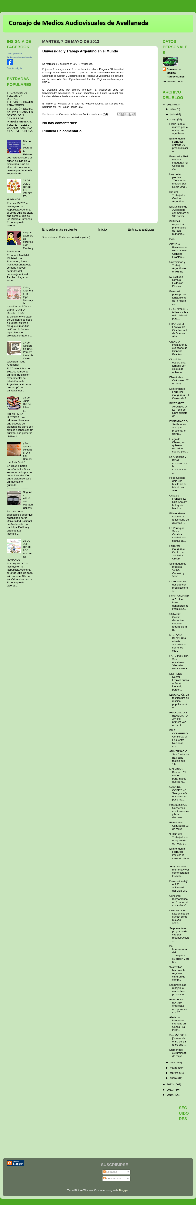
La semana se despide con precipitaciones (179, 586)
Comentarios (112, 1178)
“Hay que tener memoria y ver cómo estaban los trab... (179, 871)
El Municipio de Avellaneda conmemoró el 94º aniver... (179, 211)
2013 (170, 104)
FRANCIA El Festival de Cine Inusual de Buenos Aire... (178, 330)
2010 (170, 1094)
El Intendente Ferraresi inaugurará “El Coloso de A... (179, 393)
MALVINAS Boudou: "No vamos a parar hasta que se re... (178, 775)
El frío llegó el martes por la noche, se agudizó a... (178, 128)
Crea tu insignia (14, 68)
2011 (170, 1089)
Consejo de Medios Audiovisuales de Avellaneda (79, 23)
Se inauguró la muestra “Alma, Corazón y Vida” (177, 570)
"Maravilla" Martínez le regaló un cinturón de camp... (177, 973)
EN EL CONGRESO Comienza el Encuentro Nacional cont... (178, 738)
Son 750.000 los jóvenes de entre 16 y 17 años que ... (179, 1040)
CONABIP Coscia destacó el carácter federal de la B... (178, 621)
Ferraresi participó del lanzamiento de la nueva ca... (178, 298)
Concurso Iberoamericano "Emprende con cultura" (179, 900)
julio (172, 109)
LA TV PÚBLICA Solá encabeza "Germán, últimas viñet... (179, 662)
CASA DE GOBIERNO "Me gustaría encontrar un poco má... (178, 793)
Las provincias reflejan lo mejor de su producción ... (178, 989)
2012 (170, 1084)
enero (173, 1077)
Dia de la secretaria (28, 146)
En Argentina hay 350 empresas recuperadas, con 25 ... (178, 1006)
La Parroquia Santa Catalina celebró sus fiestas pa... (177, 534)
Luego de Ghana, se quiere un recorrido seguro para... (179, 445)
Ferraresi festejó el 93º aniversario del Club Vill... (179, 886)
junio (173, 114)
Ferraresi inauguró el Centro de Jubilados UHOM (177, 552)
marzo (174, 1067)
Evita (172, 239)
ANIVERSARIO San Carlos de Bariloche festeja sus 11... (179, 757)
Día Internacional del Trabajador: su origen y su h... (179, 954)
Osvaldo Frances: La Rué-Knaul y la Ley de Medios (178, 502)
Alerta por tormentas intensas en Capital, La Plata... (177, 1023)
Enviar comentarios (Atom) (74, 237)
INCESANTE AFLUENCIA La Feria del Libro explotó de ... (178, 409)
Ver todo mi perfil (172, 81)
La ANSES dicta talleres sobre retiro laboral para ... (178, 314)
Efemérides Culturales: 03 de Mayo (179, 825)
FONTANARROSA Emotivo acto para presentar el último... (178, 427)
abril (173, 1062)
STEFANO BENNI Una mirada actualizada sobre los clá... (177, 642)
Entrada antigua (141, 229)
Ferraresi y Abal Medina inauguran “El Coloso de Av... (178, 163)
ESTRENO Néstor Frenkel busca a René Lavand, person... (179, 681)
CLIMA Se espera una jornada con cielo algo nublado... (177, 366)
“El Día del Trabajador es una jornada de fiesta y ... (179, 839)
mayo (173, 119)
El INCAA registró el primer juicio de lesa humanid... (178, 228)
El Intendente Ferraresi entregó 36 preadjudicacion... (178, 145)
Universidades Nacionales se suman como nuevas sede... (179, 917)
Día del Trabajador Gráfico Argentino (177, 197)
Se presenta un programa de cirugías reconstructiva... (179, 934)
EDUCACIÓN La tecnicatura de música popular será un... (179, 701)
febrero (174, 1072)
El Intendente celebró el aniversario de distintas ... (179, 518)
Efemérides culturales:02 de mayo (178, 1053)
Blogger (123, 1190)
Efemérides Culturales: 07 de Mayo (179, 380)
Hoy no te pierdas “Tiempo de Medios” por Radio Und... (178, 180)
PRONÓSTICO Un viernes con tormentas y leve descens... (179, 811)
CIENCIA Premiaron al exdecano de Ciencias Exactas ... (178, 250)
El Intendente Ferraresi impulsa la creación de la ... (179, 855)
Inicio (102, 229)
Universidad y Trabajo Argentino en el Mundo (178, 267)
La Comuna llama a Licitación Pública (176, 281)
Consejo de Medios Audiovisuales (176, 73)
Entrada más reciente (59, 229)
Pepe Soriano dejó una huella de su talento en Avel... (178, 484)
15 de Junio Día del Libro (27, 402)
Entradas (110, 1171)
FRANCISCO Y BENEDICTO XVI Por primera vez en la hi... (178, 719)
